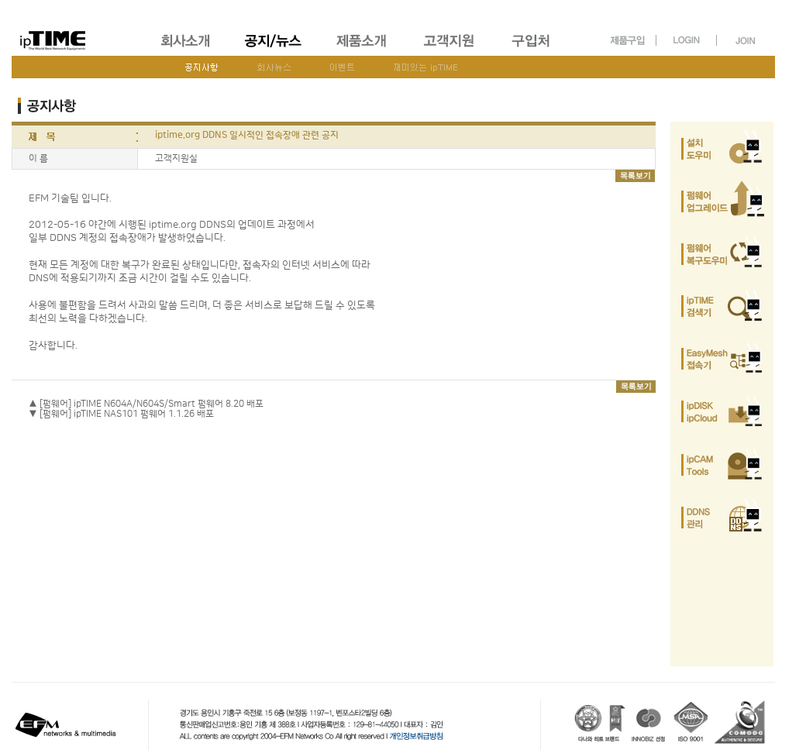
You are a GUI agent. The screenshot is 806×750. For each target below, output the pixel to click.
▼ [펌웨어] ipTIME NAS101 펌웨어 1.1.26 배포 (121, 414)
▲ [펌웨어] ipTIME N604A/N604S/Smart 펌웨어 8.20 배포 (146, 404)
